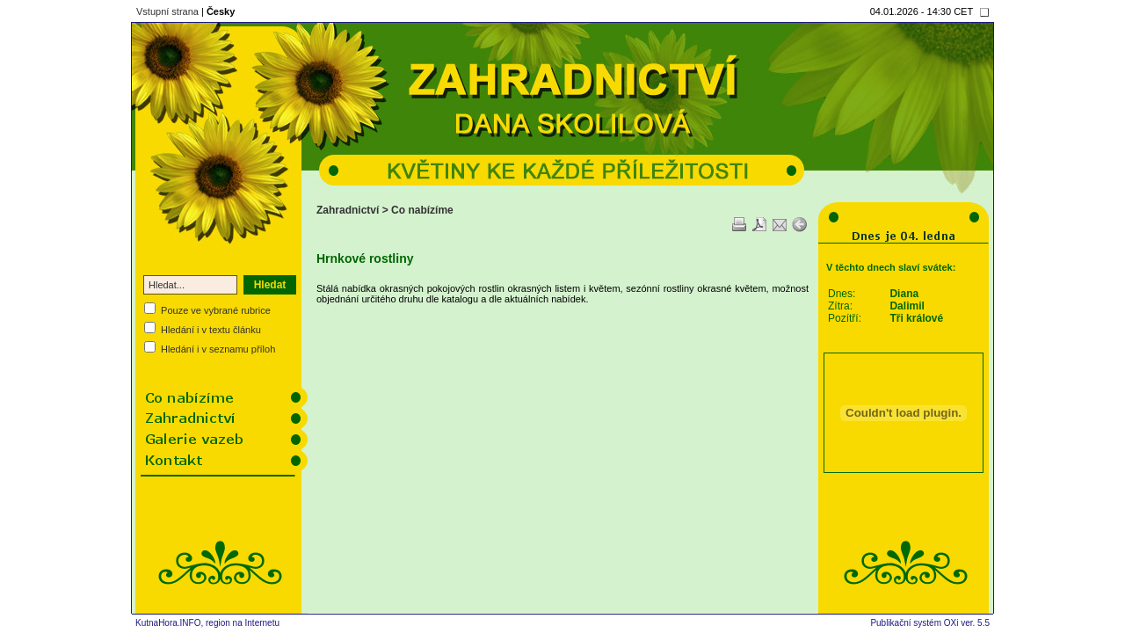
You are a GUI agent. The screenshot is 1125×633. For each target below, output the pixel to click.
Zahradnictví (347, 210)
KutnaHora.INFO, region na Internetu (207, 623)
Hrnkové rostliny (364, 258)
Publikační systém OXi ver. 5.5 (930, 623)
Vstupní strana (167, 11)
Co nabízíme (422, 210)
